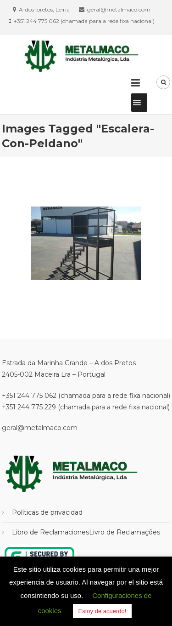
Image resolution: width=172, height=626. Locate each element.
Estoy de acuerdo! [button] (102, 611)
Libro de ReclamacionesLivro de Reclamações (86, 532)
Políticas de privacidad (47, 512)
